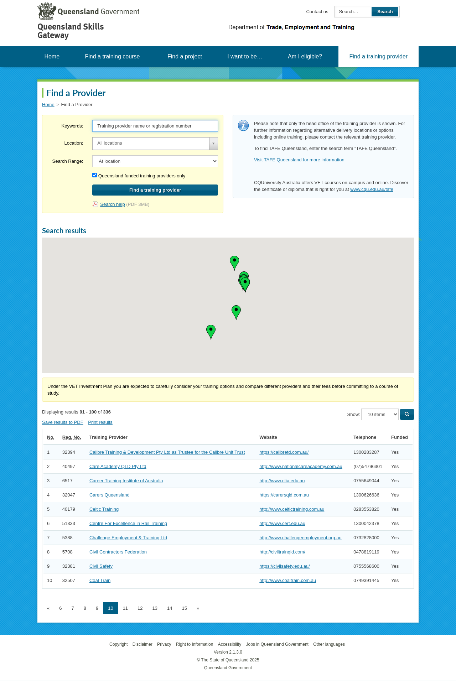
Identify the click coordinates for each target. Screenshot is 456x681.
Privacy (164, 644)
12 (140, 608)
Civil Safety (101, 566)
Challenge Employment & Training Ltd (128, 537)
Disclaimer (142, 644)
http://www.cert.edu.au (282, 523)
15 (184, 608)
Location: (73, 143)
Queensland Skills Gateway (70, 30)
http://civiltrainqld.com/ (282, 552)
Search (385, 11)
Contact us (317, 11)
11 (125, 608)
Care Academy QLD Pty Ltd (117, 466)
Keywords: (72, 126)
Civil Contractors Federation (118, 552)
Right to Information (194, 644)
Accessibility (229, 644)
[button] (236, 312)
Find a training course (112, 56)
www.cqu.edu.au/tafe (371, 189)
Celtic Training (104, 509)
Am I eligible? (305, 56)
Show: (353, 414)
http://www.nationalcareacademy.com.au (300, 466)
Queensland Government (228, 667)
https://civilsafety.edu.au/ (284, 566)
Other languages (329, 644)
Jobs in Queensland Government (277, 644)
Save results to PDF (62, 422)
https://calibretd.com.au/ (284, 452)
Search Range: (67, 161)
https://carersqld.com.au (284, 495)
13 (154, 608)
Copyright (118, 644)
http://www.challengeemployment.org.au (300, 537)
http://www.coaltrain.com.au (287, 580)
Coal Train (99, 580)
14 (169, 608)
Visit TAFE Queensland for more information (299, 159)
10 (110, 608)
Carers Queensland (109, 495)
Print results (100, 422)
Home (51, 56)
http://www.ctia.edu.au (282, 480)
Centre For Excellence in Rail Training (128, 523)
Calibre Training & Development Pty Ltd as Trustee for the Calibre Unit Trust (167, 452)
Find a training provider (378, 56)
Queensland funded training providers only (138, 175)
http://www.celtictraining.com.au (291, 509)
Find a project (184, 56)
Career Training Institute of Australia (126, 480)
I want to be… (245, 56)
